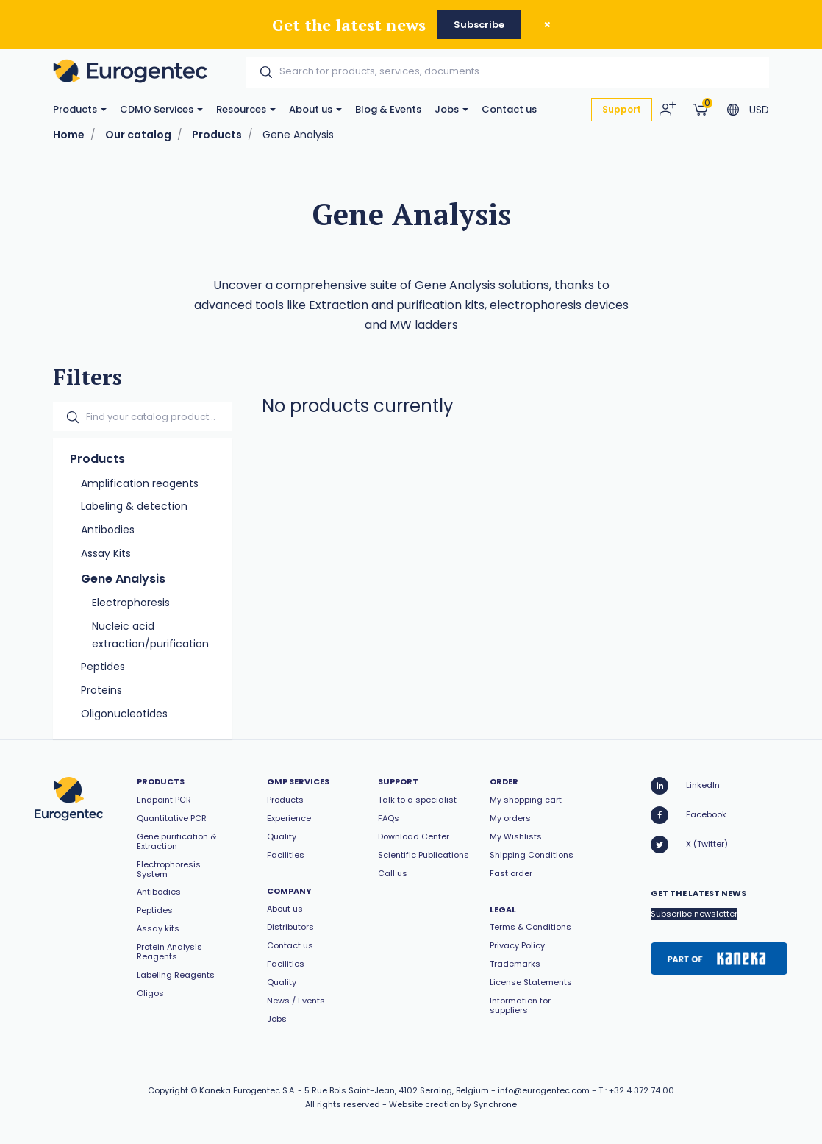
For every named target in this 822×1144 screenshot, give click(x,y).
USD (759, 109)
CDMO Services (161, 109)
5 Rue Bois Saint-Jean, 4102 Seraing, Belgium (396, 1090)
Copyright (168, 1090)
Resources (246, 109)
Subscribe (479, 25)
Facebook (688, 815)
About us (315, 109)
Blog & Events (388, 109)
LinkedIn (685, 786)
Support (621, 109)
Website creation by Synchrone (453, 1104)
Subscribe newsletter (694, 914)
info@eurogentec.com (544, 1090)
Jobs (451, 109)
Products (80, 109)
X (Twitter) (689, 844)
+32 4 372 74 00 (641, 1090)
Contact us (509, 109)
